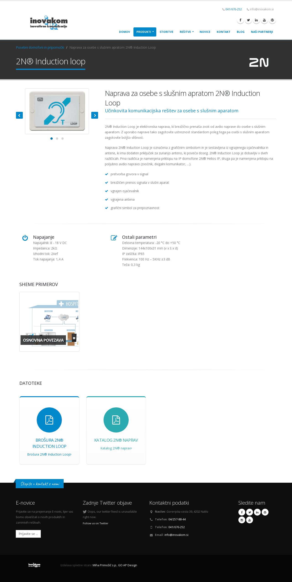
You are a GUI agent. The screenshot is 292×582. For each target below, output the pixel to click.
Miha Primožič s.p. (105, 565)
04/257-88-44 (177, 519)
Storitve (166, 32)
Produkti (143, 32)
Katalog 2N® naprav (116, 448)
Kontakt (223, 32)
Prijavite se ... (28, 534)
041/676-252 (233, 9)
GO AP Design (127, 565)
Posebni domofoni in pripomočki (40, 47)
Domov (124, 32)
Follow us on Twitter (95, 523)
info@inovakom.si (176, 535)
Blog (241, 32)
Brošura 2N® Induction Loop (49, 454)
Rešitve (185, 32)
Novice (205, 32)
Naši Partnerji (262, 32)
